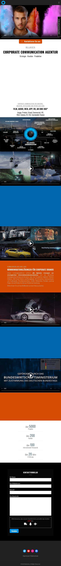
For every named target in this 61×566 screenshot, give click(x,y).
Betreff (30, 491)
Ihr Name (30, 478)
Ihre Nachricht (30, 505)
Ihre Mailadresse (30, 485)
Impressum (26, 556)
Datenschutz (34, 556)
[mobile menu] (58, 2)
